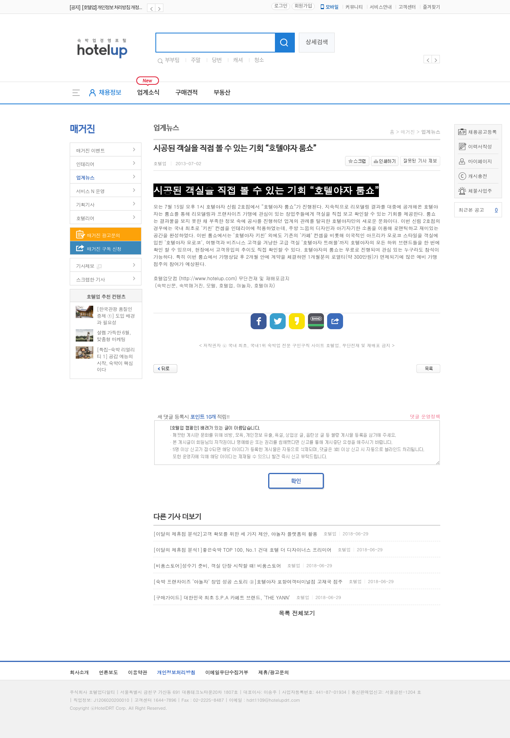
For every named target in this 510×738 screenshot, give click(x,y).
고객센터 (407, 7)
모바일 (329, 7)
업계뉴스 (85, 177)
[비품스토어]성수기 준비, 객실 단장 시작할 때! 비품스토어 (217, 565)
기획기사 (85, 204)
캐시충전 (477, 175)
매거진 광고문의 (103, 235)
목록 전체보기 (297, 613)
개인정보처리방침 (176, 672)
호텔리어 (85, 218)
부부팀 (172, 60)
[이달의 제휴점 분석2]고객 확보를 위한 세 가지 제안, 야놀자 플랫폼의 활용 (235, 533)
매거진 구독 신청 (104, 248)
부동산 (222, 92)
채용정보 (110, 92)
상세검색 (317, 42)
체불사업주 (480, 190)
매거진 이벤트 (90, 150)
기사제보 (85, 265)
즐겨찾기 (431, 7)
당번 (217, 60)
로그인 (280, 6)
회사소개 (79, 672)
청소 (259, 60)
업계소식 (148, 92)
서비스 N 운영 (90, 190)
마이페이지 (480, 161)
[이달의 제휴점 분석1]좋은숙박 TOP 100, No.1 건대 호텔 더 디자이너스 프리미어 (242, 549)
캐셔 (238, 60)
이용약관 (137, 672)
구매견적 (186, 92)
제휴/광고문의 (273, 672)
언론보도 (108, 672)
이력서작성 (480, 146)
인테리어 (85, 163)
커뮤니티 (354, 7)
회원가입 (303, 6)
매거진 (407, 131)
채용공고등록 (482, 131)
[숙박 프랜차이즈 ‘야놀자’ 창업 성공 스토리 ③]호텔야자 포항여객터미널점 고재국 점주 (248, 581)
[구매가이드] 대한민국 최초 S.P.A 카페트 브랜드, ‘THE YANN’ (221, 597)
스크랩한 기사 (90, 279)
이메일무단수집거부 (226, 672)
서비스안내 (381, 7)
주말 (195, 60)
